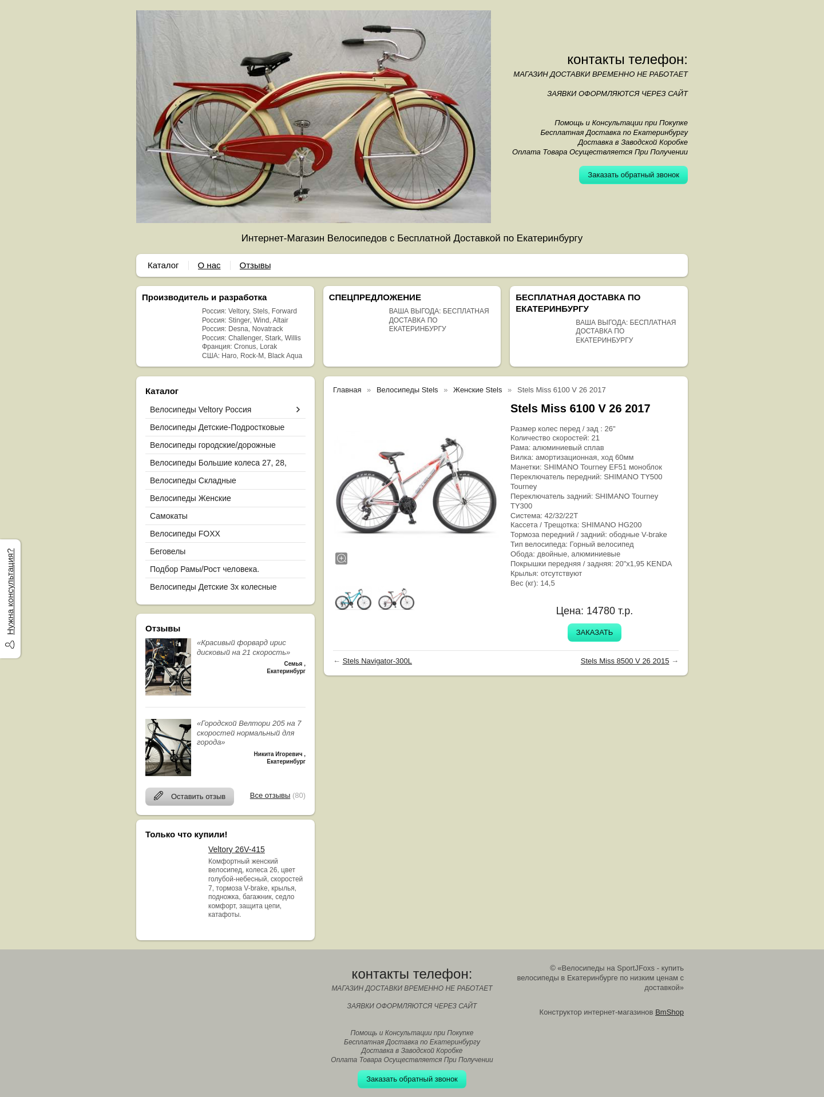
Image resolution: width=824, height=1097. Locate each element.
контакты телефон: (627, 59)
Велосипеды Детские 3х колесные (213, 586)
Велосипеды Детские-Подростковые (217, 427)
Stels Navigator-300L (377, 661)
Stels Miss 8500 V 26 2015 (625, 661)
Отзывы (255, 265)
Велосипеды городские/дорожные (213, 445)
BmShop (669, 1012)
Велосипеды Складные (193, 480)
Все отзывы (270, 795)
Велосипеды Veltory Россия (200, 409)
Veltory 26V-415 (236, 849)
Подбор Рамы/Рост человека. (204, 569)
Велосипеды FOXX (185, 533)
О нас (209, 265)
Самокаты (169, 515)
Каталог (163, 265)
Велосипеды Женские (190, 498)
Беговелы (167, 551)
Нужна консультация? (10, 591)
